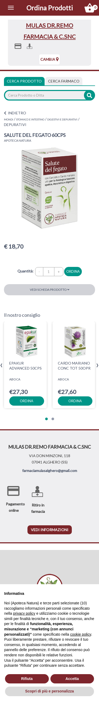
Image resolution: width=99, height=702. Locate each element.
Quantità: (25, 271)
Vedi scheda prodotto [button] (49, 290)
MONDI (8, 119)
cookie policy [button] (80, 634)
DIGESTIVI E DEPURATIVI (62, 119)
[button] (46, 419)
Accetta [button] (72, 679)
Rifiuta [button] (27, 679)
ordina (73, 271)
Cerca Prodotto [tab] (24, 81)
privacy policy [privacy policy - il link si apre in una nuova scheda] (24, 613)
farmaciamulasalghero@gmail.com (49, 470)
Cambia (49, 59)
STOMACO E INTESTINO (30, 119)
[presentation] (1, 365)
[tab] (63, 81)
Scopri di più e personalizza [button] (49, 691)
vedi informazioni (49, 529)
